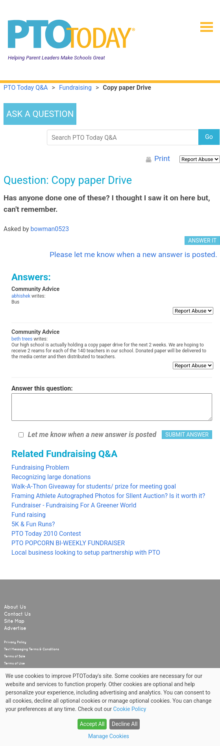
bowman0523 (50, 229)
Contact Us (17, 614)
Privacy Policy (15, 642)
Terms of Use (14, 663)
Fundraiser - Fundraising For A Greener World (73, 505)
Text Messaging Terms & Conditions (31, 649)
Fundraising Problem (40, 467)
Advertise (15, 628)
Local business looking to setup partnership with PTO (85, 552)
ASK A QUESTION (40, 114)
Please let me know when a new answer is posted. (133, 254)
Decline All (124, 724)
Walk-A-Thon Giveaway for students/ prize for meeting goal (93, 486)
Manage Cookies (108, 736)
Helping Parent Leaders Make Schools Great (56, 58)
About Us (15, 607)
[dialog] (110, 707)
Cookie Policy (129, 709)
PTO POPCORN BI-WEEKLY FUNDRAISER (68, 543)
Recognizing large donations (51, 477)
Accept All (92, 724)
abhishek (20, 296)
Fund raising (28, 514)
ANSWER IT (202, 240)
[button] (203, 24)
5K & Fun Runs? (33, 524)
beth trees (21, 339)
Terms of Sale (14, 656)
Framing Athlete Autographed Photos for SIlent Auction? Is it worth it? (108, 496)
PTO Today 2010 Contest (46, 533)
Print (162, 158)
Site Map (14, 621)
